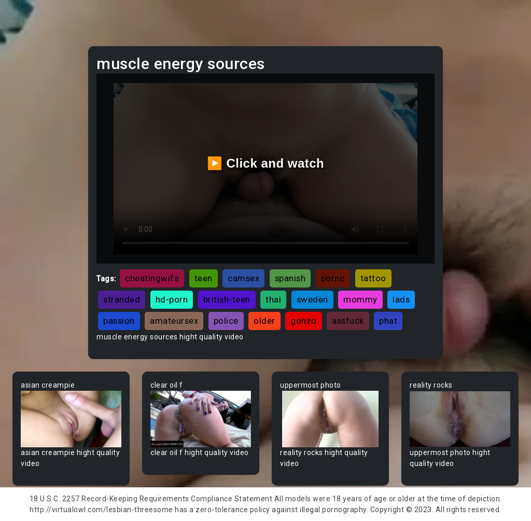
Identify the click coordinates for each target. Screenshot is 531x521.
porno (333, 278)
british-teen (226, 299)
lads (401, 299)
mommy (360, 299)
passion (119, 321)
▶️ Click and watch (266, 163)
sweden (312, 299)
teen (203, 278)
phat (388, 321)
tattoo (373, 278)
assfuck (348, 321)
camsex (243, 278)
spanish (290, 278)
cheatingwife (152, 278)
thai (273, 299)
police (226, 321)
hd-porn (172, 299)
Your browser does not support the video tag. (71, 419)
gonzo (303, 321)
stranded (121, 299)
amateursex (174, 321)
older (264, 321)
